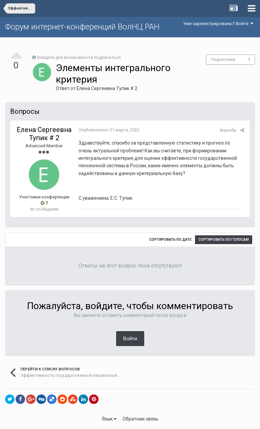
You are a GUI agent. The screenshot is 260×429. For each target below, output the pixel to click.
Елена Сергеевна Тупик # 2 (107, 88)
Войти (130, 339)
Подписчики (223, 59)
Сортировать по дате (170, 239)
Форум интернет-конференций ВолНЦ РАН (82, 26)
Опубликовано (108, 129)
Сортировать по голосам (223, 239)
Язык (109, 419)
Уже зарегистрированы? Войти (218, 23)
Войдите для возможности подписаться (79, 57)
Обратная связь (140, 419)
